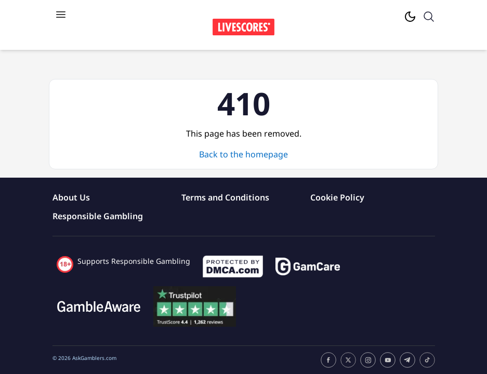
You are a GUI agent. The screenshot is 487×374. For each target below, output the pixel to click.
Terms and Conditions (225, 197)
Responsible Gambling (97, 216)
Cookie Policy (337, 197)
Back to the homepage (243, 154)
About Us (71, 197)
